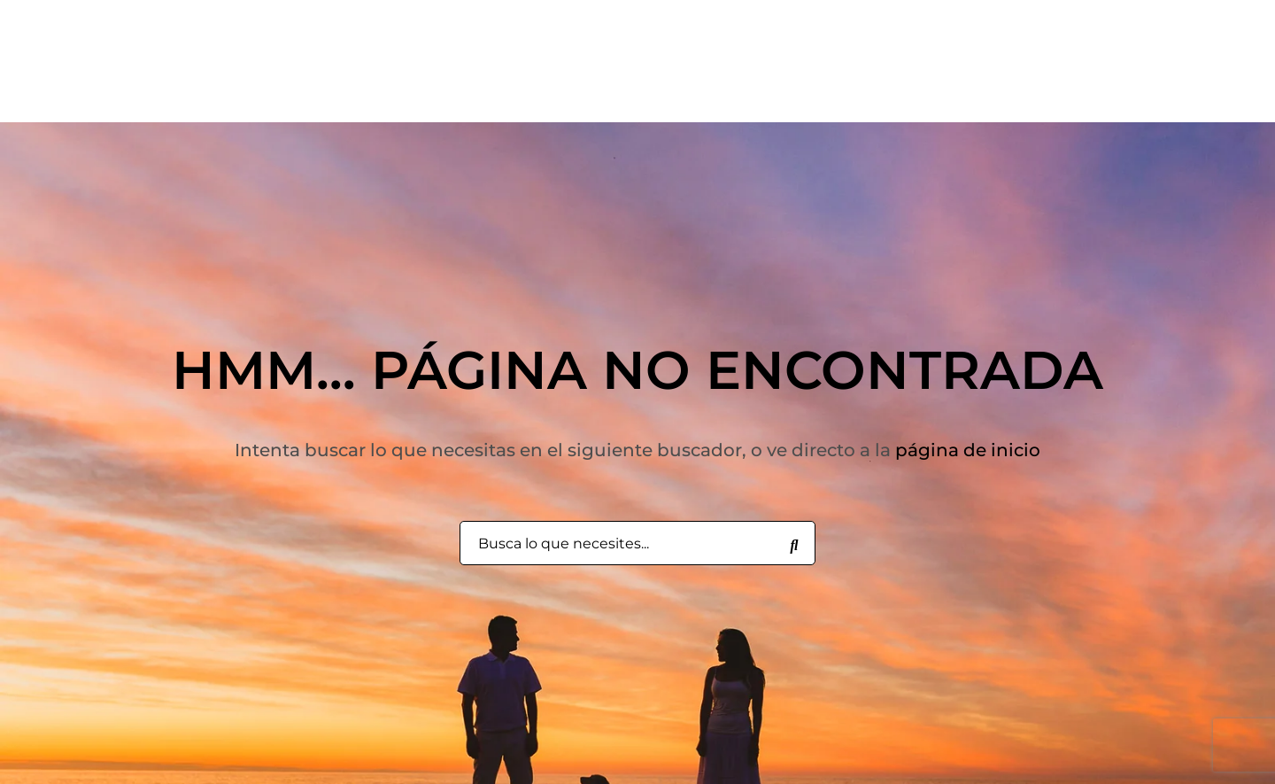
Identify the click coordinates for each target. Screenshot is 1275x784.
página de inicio (967, 450)
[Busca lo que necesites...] (794, 544)
